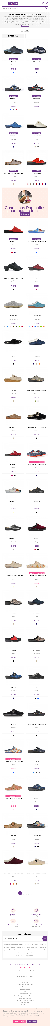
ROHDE (36, 278)
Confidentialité (25, 1005)
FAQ (25, 991)
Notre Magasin (25, 1002)
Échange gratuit (25, 989)
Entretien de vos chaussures (25, 1000)
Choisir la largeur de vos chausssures (25, 996)
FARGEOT (13, 61)
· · (13, 65)
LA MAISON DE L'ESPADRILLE (13, 173)
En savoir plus (25, 26)
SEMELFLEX (13, 99)
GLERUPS (13, 316)
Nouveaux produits (25, 998)
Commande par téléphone (25, 984)
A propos (25, 982)
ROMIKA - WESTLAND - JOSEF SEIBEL (13, 279)
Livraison (25, 987)
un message (29, 976)
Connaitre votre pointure (25, 993)
